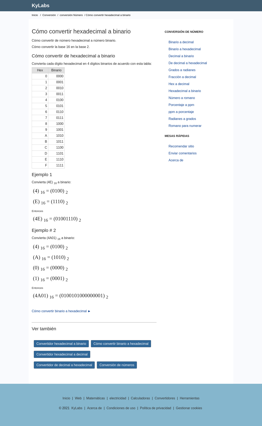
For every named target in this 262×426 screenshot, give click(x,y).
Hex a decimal (178, 84)
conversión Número (71, 15)
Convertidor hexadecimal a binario (61, 343)
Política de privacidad (155, 408)
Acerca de (175, 160)
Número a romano (181, 98)
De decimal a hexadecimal (187, 63)
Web (78, 398)
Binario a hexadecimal (184, 49)
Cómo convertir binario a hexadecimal (121, 343)
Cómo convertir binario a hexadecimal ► (61, 311)
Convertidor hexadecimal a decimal (62, 354)
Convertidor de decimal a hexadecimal (64, 365)
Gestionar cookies (189, 408)
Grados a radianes (181, 70)
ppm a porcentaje (181, 112)
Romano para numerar (184, 126)
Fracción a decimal (182, 77)
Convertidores (165, 398)
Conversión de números (116, 365)
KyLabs (41, 5)
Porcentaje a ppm (181, 105)
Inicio (35, 15)
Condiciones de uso (121, 408)
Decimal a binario (181, 56)
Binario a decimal (181, 42)
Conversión (49, 15)
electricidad (118, 398)
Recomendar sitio (181, 146)
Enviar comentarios (182, 153)
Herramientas (189, 398)
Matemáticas (95, 398)
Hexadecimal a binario (184, 91)
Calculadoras (140, 398)
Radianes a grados (182, 119)
